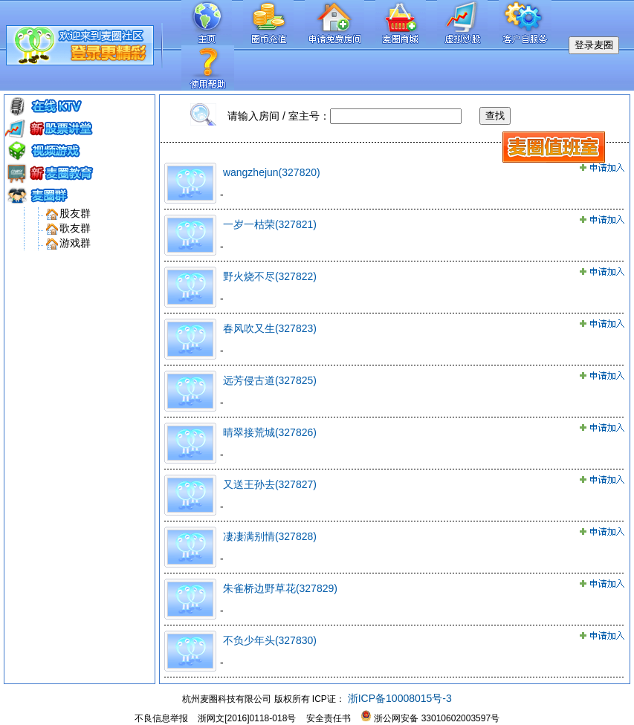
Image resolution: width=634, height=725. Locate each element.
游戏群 (75, 243)
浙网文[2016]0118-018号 (247, 718)
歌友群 (75, 228)
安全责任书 (328, 718)
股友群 (75, 213)
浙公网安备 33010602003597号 (429, 718)
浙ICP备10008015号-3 (398, 698)
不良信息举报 (161, 718)
